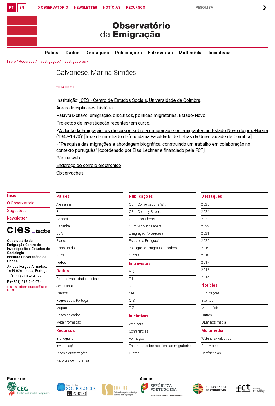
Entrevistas (160, 52)
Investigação (65, 346)
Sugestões (17, 210)
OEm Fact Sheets (142, 219)
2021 (205, 233)
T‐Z (131, 308)
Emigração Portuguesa (146, 233)
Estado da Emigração (145, 241)
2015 (205, 277)
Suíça (60, 255)
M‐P (132, 293)
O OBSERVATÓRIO (52, 8)
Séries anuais (66, 286)
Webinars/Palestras (216, 339)
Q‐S (132, 301)
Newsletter (17, 218)
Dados (72, 52)
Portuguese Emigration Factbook (153, 248)
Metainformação (68, 322)
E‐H (132, 279)
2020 (205, 241)
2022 (205, 226)
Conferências (139, 331)
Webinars (136, 324)
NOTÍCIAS (111, 8)
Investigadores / (74, 62)
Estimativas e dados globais (78, 279)
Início (11, 195)
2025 (205, 204)
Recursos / (27, 62)
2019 (205, 248)
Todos (61, 263)
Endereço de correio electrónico (88, 165)
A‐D (132, 272)
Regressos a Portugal (72, 301)
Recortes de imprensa (72, 360)
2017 (205, 263)
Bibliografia (64, 339)
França (61, 241)
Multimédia (191, 52)
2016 (205, 270)
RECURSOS (135, 8)
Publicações (128, 52)
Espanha (63, 226)
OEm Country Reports (145, 212)
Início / (12, 62)
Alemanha (64, 204)
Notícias (209, 285)
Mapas (61, 308)
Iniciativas (220, 52)
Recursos (65, 330)
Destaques (97, 52)
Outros (134, 353)
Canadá (62, 219)
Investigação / (49, 62)
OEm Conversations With (148, 204)
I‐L (131, 286)
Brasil (60, 212)
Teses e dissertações (72, 353)
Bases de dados (68, 315)
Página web (68, 158)
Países (63, 196)
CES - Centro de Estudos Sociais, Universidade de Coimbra (139, 100)
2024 (205, 212)
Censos (62, 293)
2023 (205, 219)
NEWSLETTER (85, 8)
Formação (136, 339)
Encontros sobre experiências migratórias (160, 346)
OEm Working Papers (145, 226)
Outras (134, 255)
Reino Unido (65, 248)
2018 (205, 255)
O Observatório (21, 203)
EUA (59, 233)
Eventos (207, 301)
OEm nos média (213, 322)
